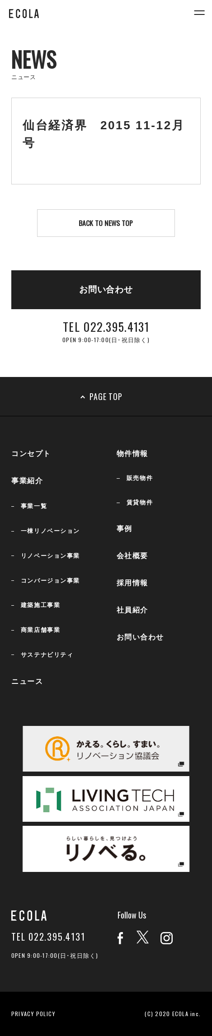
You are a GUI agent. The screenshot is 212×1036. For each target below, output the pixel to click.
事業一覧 (34, 506)
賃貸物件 (140, 502)
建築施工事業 (40, 605)
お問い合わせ (140, 637)
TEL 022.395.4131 (48, 937)
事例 (124, 528)
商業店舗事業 (40, 629)
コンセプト (31, 453)
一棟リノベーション (50, 530)
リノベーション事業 (50, 555)
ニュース (27, 681)
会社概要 (132, 556)
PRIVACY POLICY (33, 1013)
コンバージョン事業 (50, 580)
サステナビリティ (47, 654)
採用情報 (132, 583)
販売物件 (140, 478)
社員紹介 (132, 610)
